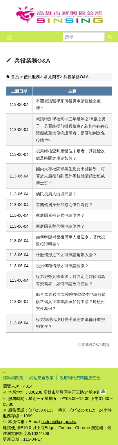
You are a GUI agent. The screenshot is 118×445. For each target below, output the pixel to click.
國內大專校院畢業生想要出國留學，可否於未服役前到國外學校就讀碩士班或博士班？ (70, 176)
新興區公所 (59, 15)
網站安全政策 (41, 377)
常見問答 (52, 76)
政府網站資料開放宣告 (80, 377)
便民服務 (32, 76)
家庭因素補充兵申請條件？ (60, 215)
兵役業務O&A (75, 76)
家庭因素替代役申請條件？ (60, 226)
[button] (110, 36)
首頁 (15, 76)
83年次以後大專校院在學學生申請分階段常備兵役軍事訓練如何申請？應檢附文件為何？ (71, 301)
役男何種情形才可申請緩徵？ (62, 265)
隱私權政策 (13, 377)
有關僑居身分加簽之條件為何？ (64, 204)
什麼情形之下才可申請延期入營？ (66, 255)
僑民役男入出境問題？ (56, 194)
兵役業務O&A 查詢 (93, 345)
